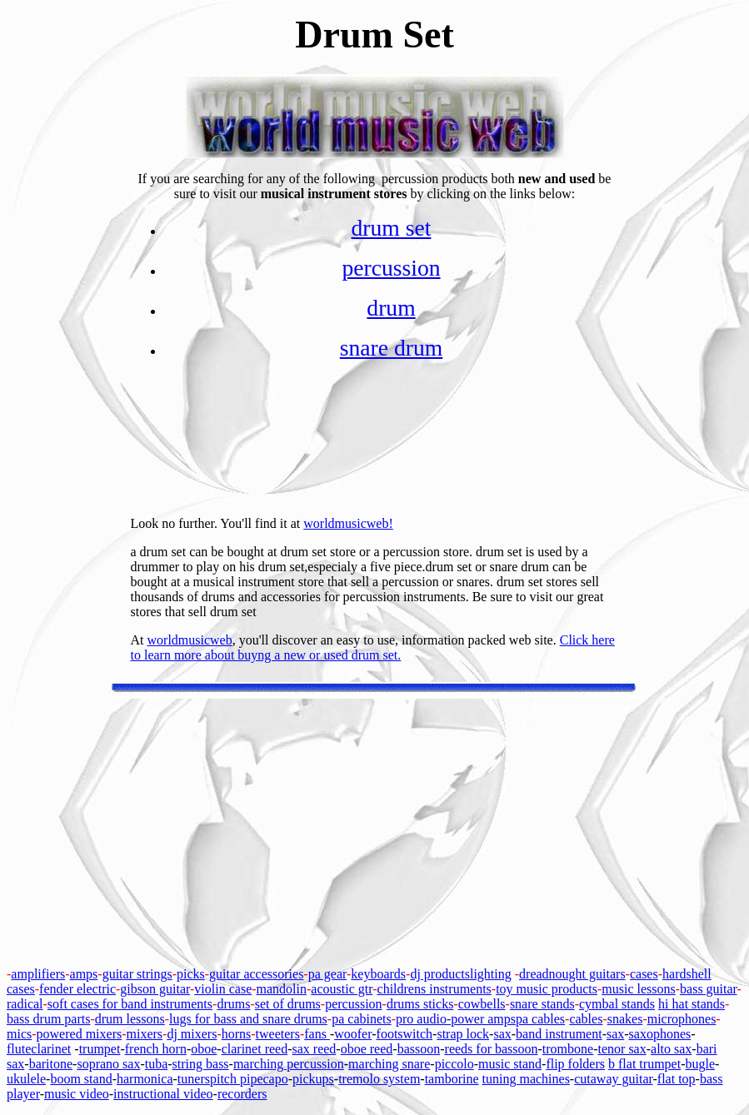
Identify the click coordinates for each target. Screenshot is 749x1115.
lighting (491, 974)
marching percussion (288, 1064)
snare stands (542, 1004)
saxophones (660, 1034)
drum (391, 308)
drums (233, 1004)
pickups (313, 1079)
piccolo (454, 1064)
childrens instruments (434, 989)
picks (191, 974)
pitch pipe (236, 1079)
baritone (50, 1064)
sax (502, 1034)
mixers (145, 1034)
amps (84, 974)
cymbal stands (617, 1004)
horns (237, 1034)
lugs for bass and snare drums (248, 1019)
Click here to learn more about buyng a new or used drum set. (373, 647)
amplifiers (38, 974)
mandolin (282, 989)
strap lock (463, 1034)
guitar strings (137, 974)
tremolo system (379, 1079)
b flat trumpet (644, 1064)
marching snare (389, 1064)
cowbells (482, 1004)
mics (19, 1034)
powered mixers (79, 1034)
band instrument (559, 1034)
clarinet (51, 1049)
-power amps (481, 1019)
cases (644, 974)
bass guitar (708, 989)
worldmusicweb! (348, 523)
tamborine (452, 1079)
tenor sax (622, 1049)
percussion (391, 268)
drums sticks (420, 1004)
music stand (510, 1064)
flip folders (575, 1064)
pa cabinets (362, 1019)
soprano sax (108, 1064)
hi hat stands (691, 1004)
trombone (567, 1049)
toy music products (546, 989)
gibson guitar (155, 989)
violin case (223, 989)
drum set (392, 228)
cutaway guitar (613, 1079)
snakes (625, 1019)
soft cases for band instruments (129, 1004)
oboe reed (367, 1049)
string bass (200, 1064)
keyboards (378, 974)
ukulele (26, 1079)
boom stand (81, 1079)
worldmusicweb (189, 640)
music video (76, 1094)
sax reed (314, 1049)
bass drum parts (48, 1019)
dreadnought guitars (572, 974)
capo (274, 1079)
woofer (353, 1034)
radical (25, 1004)
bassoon (419, 1049)
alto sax (671, 1049)
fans (315, 1034)
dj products (440, 974)
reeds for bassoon (491, 1049)
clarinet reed (255, 1049)
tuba (156, 1064)
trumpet (100, 1049)
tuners (193, 1079)
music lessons (638, 989)
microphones (682, 1019)
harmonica (145, 1079)
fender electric (77, 989)
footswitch (405, 1034)
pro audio (421, 1019)
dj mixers (192, 1034)
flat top (676, 1079)
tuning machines (526, 1079)
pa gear (327, 974)
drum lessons (130, 1019)
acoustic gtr (341, 989)
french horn (156, 1049)
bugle (700, 1064)
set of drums (288, 1004)
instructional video (163, 1094)
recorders (242, 1094)
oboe (204, 1049)
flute (19, 1049)
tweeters (278, 1034)
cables (585, 1019)
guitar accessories (256, 974)
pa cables (540, 1019)
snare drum (391, 348)
